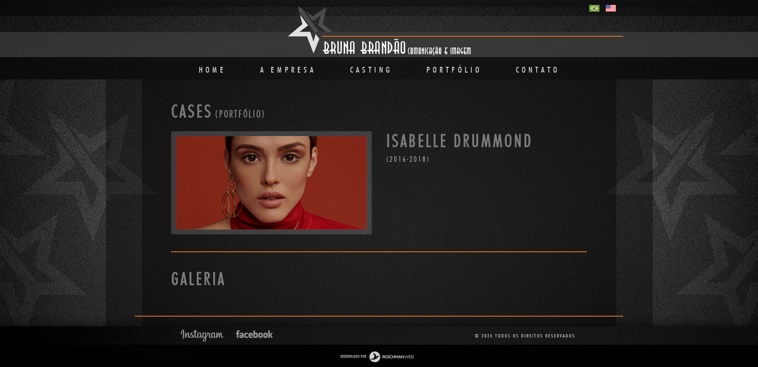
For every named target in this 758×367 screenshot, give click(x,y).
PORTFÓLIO (454, 70)
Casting (371, 70)
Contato (538, 70)
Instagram (202, 336)
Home (212, 70)
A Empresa (288, 70)
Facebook (254, 334)
